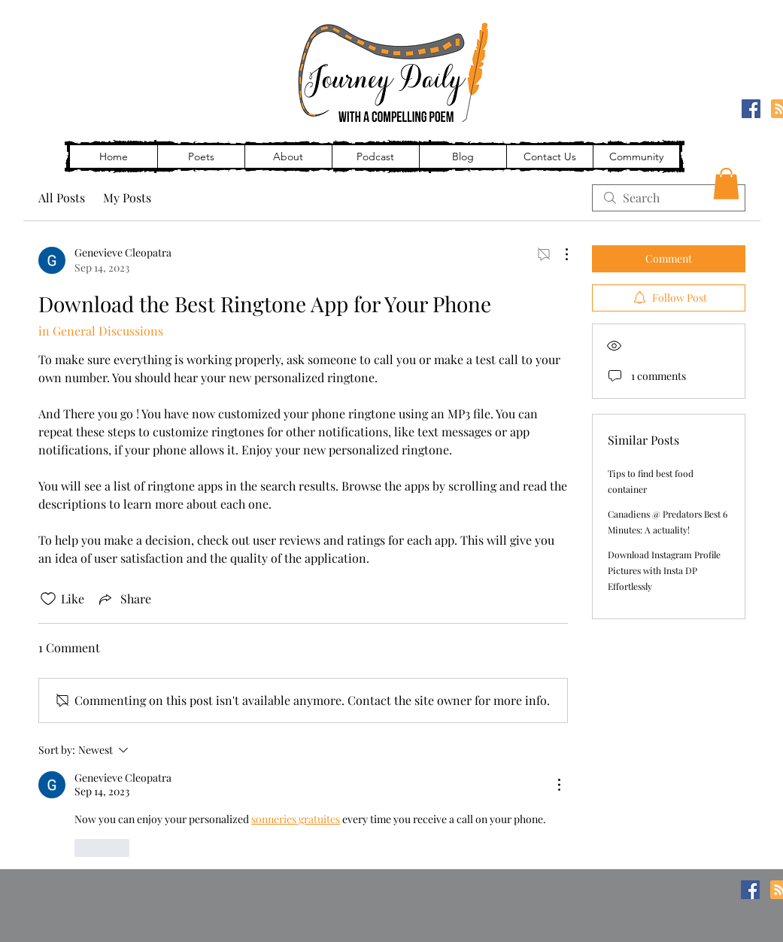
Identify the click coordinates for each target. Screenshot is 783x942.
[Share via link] (123, 599)
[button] (726, 183)
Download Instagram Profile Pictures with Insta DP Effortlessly (664, 570)
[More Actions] (559, 254)
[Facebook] (751, 108)
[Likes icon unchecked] (48, 599)
